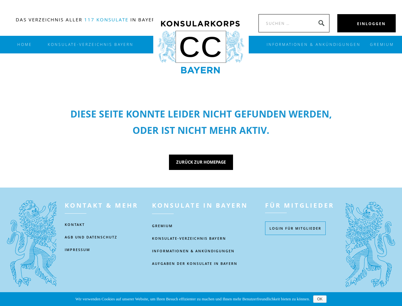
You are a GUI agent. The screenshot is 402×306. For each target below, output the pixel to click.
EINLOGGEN (371, 23)
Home (24, 44)
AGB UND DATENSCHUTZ (91, 237)
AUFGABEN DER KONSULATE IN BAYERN (194, 263)
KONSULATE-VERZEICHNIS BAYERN (90, 44)
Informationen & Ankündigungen (193, 251)
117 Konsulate (106, 19)
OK (320, 299)
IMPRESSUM (77, 249)
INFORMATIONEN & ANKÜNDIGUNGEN (314, 44)
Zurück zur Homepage (201, 162)
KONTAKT (75, 224)
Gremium (382, 44)
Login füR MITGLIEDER (295, 228)
